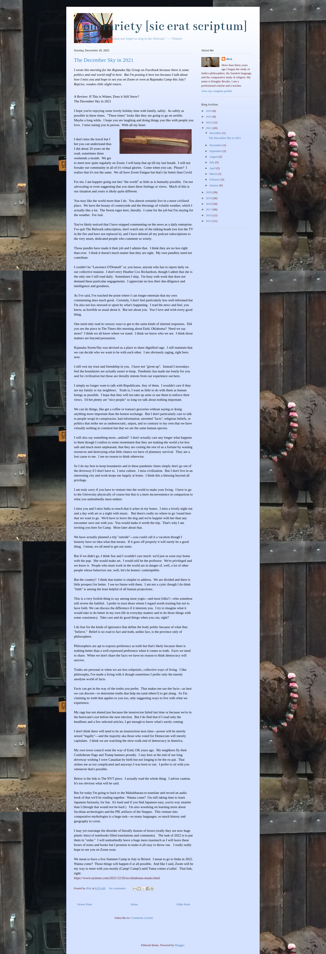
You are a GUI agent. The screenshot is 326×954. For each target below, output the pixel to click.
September (216, 151)
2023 (209, 116)
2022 (209, 122)
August (214, 156)
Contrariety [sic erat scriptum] (160, 25)
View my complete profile (216, 91)
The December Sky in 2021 (103, 60)
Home (134, 904)
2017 (209, 209)
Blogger (179, 945)
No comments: (118, 888)
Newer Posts (84, 904)
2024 (209, 111)
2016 (209, 215)
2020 (209, 192)
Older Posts (183, 904)
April (212, 168)
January (214, 185)
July (212, 162)
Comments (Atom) (142, 917)
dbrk (229, 59)
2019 (209, 198)
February (215, 179)
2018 (209, 203)
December (215, 133)
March (213, 173)
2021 (209, 128)
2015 (209, 221)
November (216, 145)
